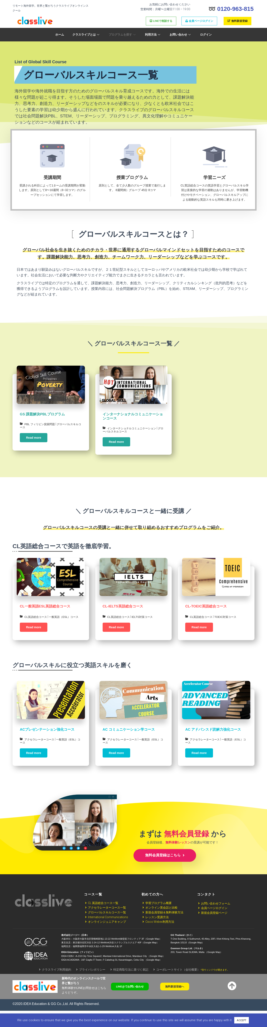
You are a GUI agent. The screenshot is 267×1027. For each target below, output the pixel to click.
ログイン (206, 34)
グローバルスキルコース (119, 431)
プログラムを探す (123, 34)
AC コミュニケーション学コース (129, 741)
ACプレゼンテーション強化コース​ (47, 741)
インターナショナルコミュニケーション (133, 428)
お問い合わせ (181, 34)
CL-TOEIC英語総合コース (206, 611)
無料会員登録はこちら (164, 871)
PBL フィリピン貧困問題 (40, 424)
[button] (132, 1003)
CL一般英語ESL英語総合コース (45, 611)
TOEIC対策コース (227, 621)
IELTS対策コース (144, 621)
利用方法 (153, 34)
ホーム (59, 34)
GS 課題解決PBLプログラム (42, 414)
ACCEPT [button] (241, 1020)
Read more (33, 437)
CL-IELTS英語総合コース (123, 611)
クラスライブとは (86, 34)
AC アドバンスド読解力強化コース (213, 741)
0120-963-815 (235, 9)
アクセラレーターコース (40, 751)
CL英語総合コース (36, 621)
